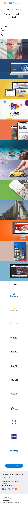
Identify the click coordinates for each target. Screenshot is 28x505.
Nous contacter (6, 477)
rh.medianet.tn (7, 500)
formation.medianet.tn (9, 498)
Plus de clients (14, 465)
